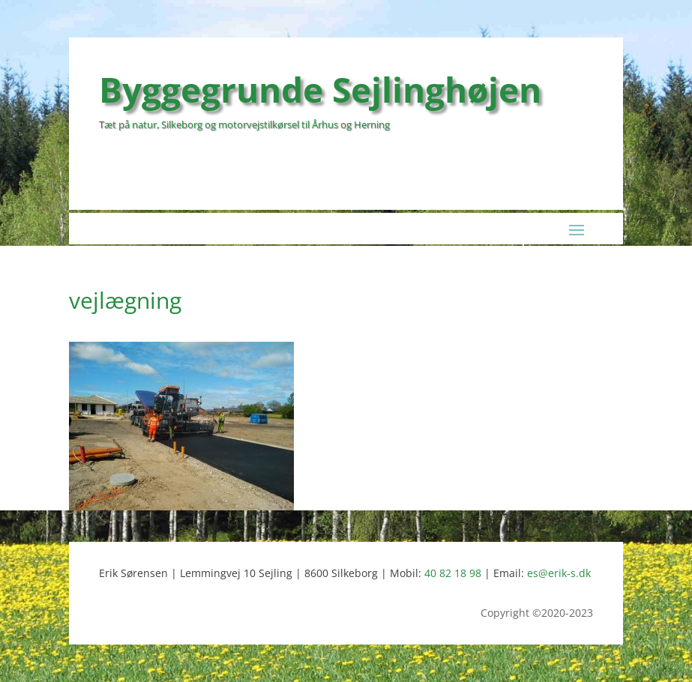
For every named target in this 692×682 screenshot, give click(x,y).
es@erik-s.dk (559, 573)
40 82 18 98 (452, 573)
